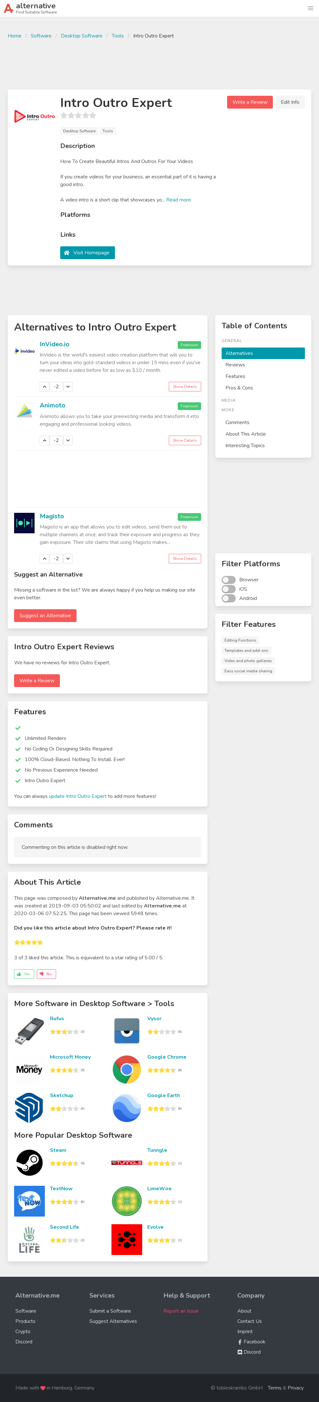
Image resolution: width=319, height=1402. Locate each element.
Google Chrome (166, 1057)
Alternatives (239, 353)
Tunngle (157, 1150)
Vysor (154, 1018)
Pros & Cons (239, 387)
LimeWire (159, 1188)
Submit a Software (110, 1311)
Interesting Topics (245, 445)
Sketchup (61, 1095)
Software (41, 35)
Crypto (22, 1331)
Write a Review (250, 102)
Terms (275, 1387)
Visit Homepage (91, 252)
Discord (23, 1341)
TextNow (61, 1188)
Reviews (235, 364)
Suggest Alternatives (113, 1321)
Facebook (251, 1341)
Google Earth (163, 1095)
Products (25, 1321)
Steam (58, 1150)
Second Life (64, 1227)
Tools (118, 35)
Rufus (57, 1018)
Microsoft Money (70, 1057)
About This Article (245, 434)
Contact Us (249, 1321)
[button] (310, 8)
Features (235, 376)
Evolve (155, 1227)
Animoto (52, 405)
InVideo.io (55, 344)
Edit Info (290, 102)
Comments (237, 422)
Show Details (185, 386)
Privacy (296, 1387)
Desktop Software (81, 35)
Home (14, 35)
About (244, 1311)
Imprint (245, 1331)
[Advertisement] (159, 63)
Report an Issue (181, 1311)
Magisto (52, 516)
